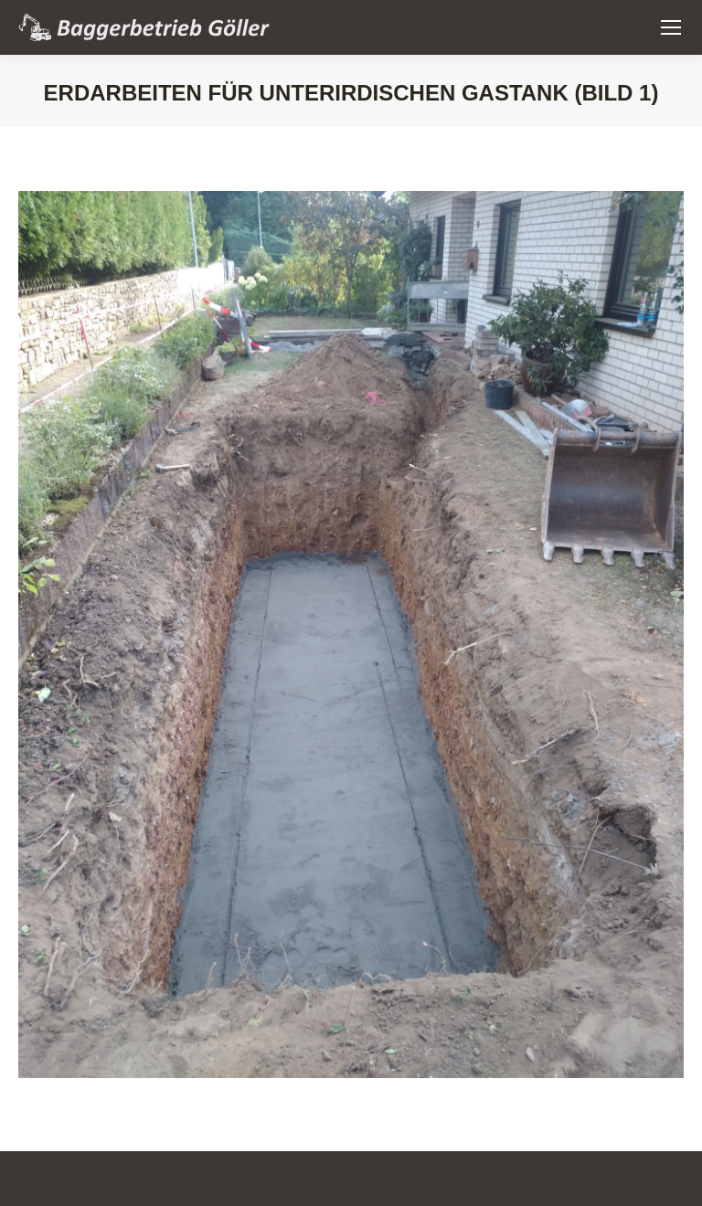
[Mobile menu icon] (671, 27)
